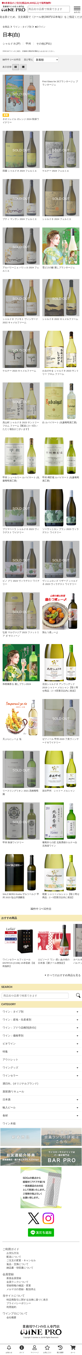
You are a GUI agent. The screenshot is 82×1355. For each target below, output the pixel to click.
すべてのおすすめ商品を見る (64, 975)
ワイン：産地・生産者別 (17, 1019)
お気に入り (47, 1349)
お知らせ (9, 1349)
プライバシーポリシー (19, 1303)
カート (73, 1349)
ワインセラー (10, 1075)
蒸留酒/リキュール (13, 1091)
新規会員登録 (14, 1278)
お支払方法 (13, 1253)
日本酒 (6, 1099)
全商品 (6, 27)
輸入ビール (9, 1107)
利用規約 (11, 1307)
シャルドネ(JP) (11, 43)
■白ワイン (40, 27)
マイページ (35, 1349)
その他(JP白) (43, 43)
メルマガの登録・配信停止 (21, 1289)
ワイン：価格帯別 (13, 1035)
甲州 (28, 43)
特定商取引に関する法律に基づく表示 (27, 1299)
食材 (5, 1115)
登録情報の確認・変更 (19, 1285)
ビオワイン (9, 1043)
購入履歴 (60, 1349)
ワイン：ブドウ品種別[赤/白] (19, 1027)
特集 (5, 1051)
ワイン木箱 (9, 1123)
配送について (14, 1256)
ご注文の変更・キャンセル (21, 1260)
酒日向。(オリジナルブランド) (20, 1083)
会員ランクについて (17, 1281)
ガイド (21, 1349)
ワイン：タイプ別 (22, 27)
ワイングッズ (10, 1067)
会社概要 (11, 1317)
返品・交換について (17, 1264)
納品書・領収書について (20, 1267)
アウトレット (10, 1059)
